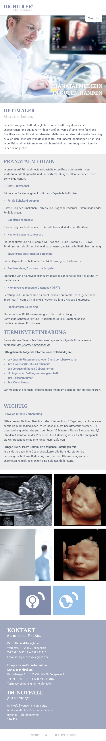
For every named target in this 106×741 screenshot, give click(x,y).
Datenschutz (65, 735)
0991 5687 (18, 652)
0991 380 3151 (21, 679)
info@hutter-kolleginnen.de (32, 657)
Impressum (38, 735)
